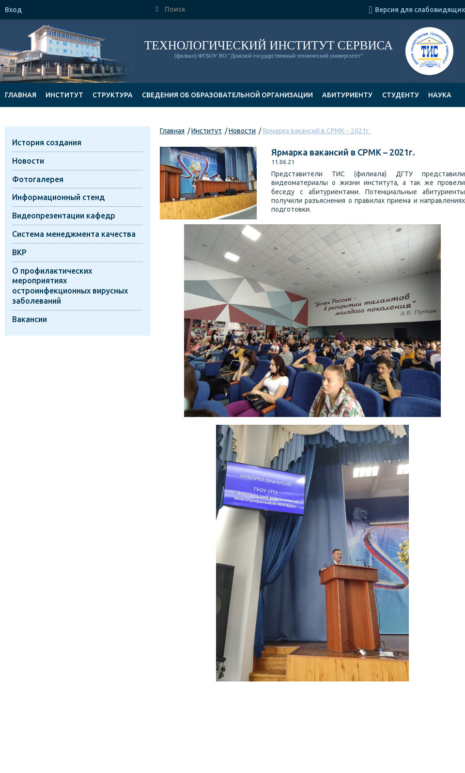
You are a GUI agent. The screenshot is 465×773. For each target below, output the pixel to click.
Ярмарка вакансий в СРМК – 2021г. (317, 131)
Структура (113, 95)
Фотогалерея (37, 179)
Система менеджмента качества (74, 234)
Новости (242, 131)
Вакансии (29, 319)
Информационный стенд (58, 197)
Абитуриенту (347, 95)
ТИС (429, 52)
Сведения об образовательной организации (227, 95)
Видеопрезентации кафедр (63, 215)
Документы (27, 119)
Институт (64, 95)
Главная (20, 95)
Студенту (400, 95)
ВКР (19, 252)
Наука (439, 95)
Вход (13, 10)
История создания (46, 142)
